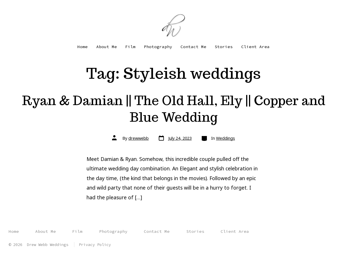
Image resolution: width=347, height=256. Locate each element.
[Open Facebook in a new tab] (12, 8)
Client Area (255, 46)
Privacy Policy (95, 244)
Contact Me (193, 46)
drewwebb (138, 138)
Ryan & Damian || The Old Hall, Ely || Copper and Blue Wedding (173, 108)
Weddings (225, 138)
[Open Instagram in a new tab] (21, 8)
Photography (158, 46)
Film (130, 46)
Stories (224, 46)
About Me (106, 46)
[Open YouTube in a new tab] (31, 8)
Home (82, 46)
